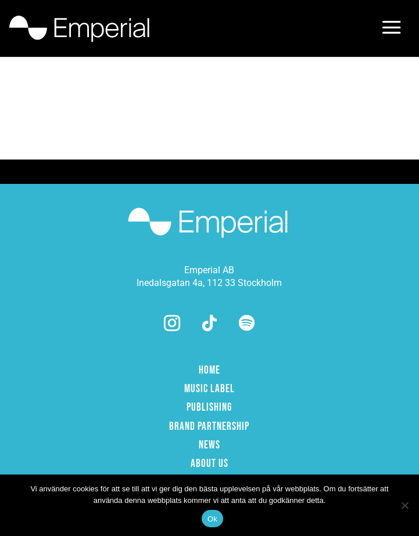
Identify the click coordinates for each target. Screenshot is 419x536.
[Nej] (404, 505)
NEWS (209, 445)
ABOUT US (209, 463)
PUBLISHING (209, 407)
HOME (209, 370)
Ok (212, 519)
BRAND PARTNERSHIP (209, 426)
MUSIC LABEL (209, 389)
